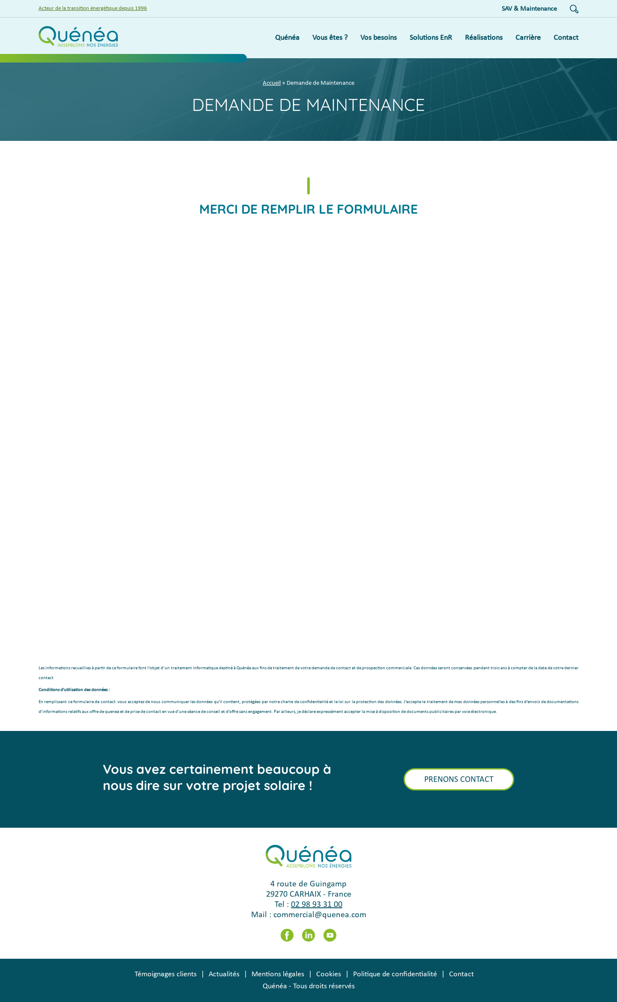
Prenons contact (459, 779)
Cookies (328, 974)
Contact (461, 974)
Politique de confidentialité (395, 974)
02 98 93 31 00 (316, 905)
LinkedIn (308, 935)
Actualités (224, 974)
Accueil (272, 83)
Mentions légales (278, 974)
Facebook (287, 935)
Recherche (574, 9)
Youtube (329, 935)
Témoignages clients (166, 974)
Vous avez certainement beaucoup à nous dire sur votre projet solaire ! (217, 777)
